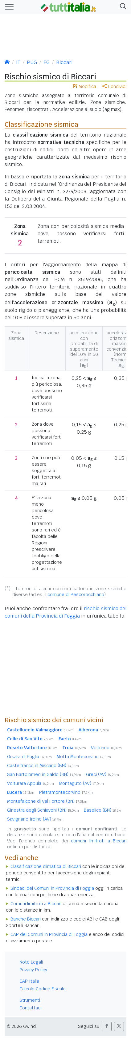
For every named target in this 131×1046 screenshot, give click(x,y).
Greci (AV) (102, 774)
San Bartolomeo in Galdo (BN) (44, 774)
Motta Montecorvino (84, 756)
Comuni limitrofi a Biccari (35, 903)
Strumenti (29, 1000)
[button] (121, 6)
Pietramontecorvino (66, 792)
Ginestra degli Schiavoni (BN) (43, 810)
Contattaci (30, 1008)
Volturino (106, 747)
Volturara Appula (30, 783)
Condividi (114, 86)
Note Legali (31, 962)
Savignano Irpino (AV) (35, 819)
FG (46, 62)
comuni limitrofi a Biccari (98, 841)
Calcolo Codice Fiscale (42, 989)
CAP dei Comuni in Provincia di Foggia (49, 934)
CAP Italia (29, 981)
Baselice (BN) (104, 810)
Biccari (64, 62)
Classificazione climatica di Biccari (45, 866)
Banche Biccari (25, 919)
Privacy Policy (33, 969)
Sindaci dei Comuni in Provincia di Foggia (52, 888)
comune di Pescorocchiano (75, 594)
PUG (32, 62)
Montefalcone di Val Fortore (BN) (47, 801)
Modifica (84, 86)
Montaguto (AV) (81, 783)
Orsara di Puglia (29, 756)
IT (18, 62)
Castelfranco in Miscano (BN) (43, 765)
